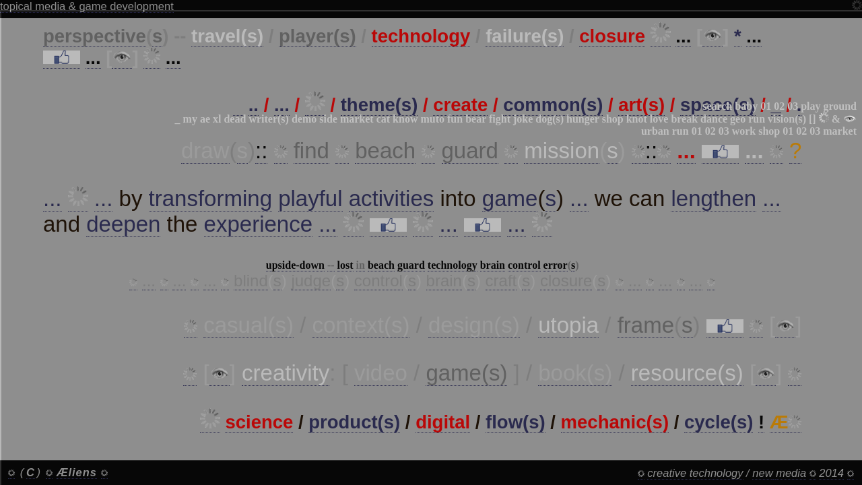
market (357, 119)
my (190, 119)
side (328, 119)
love (659, 119)
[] (812, 119)
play (810, 106)
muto (432, 119)
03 (792, 106)
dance (713, 119)
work (744, 131)
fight (499, 119)
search (717, 106)
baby (746, 106)
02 (779, 106)
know (405, 119)
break (684, 119)
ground (840, 106)
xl (217, 119)
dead (235, 119)
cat (383, 119)
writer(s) (268, 119)
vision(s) (787, 119)
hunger (582, 119)
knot (636, 119)
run (756, 119)
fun (455, 119)
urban (655, 131)
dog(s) (549, 119)
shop (613, 119)
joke (523, 119)
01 (765, 106)
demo (304, 119)
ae (205, 119)
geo (737, 119)
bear (475, 119)
